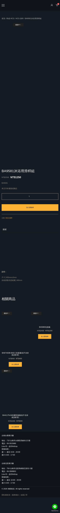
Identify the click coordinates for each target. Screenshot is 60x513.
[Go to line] (55, 506)
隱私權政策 (6, 511)
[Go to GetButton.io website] (54, 510)
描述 (5, 245)
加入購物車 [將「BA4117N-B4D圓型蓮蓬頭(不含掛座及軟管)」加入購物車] (15, 442)
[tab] (30, 245)
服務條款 (15, 511)
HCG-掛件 (20, 18)
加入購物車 (30, 223)
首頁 (3, 18)
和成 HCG (10, 18)
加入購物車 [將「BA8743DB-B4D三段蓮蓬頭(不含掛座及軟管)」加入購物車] (15, 380)
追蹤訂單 (24, 511)
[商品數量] (30, 212)
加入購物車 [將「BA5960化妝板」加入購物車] (44, 352)
